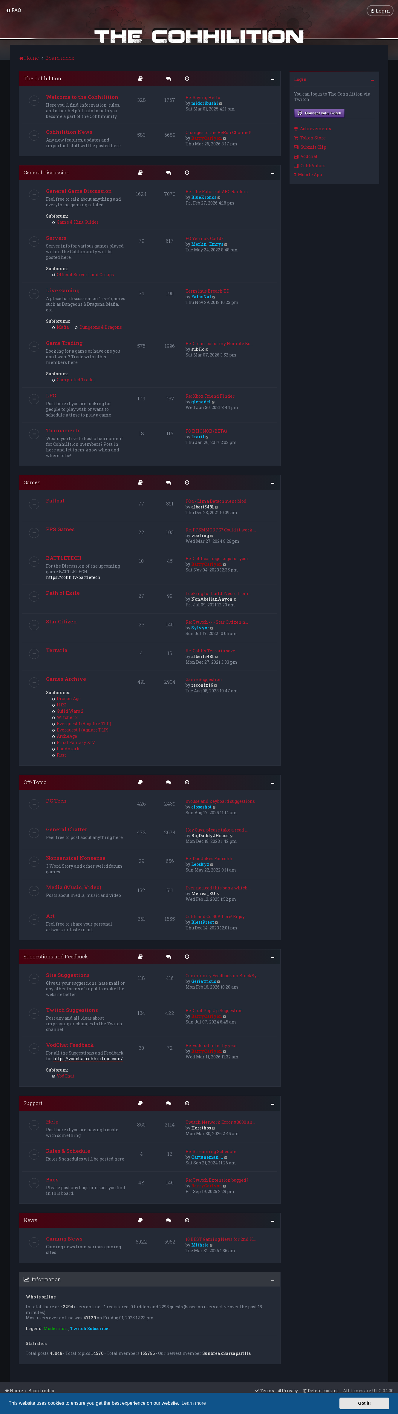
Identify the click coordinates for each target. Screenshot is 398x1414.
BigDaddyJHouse (210, 835)
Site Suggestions (68, 974)
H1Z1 (59, 704)
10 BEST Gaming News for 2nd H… (221, 1238)
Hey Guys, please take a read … (217, 829)
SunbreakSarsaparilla (226, 1353)
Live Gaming (63, 289)
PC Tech (56, 800)
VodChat (63, 1075)
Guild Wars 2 (67, 711)
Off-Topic (35, 781)
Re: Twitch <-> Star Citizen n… (217, 622)
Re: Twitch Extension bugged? (217, 1179)
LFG (51, 394)
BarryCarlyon (206, 137)
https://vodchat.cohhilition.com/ (88, 1058)
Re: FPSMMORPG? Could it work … (221, 529)
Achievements (312, 128)
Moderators (55, 1328)
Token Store (310, 137)
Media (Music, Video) (73, 886)
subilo (197, 348)
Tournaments (63, 429)
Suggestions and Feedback (56, 956)
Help (52, 1121)
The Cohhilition (42, 77)
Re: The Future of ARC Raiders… (218, 191)
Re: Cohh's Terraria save (210, 650)
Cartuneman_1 (207, 1156)
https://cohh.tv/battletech (73, 577)
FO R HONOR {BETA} (206, 430)
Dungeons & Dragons (98, 326)
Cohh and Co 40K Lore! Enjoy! (216, 916)
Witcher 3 (65, 717)
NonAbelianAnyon (211, 599)
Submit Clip (310, 146)
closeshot (201, 806)
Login (300, 79)
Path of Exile (63, 592)
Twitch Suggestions (72, 1009)
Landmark (66, 748)
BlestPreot (202, 922)
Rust (59, 754)
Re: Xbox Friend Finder (210, 395)
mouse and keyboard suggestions (220, 801)
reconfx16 (202, 685)
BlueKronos (203, 196)
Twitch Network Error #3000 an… (220, 1121)
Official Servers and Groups (83, 274)
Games (32, 481)
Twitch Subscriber (90, 1328)
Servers (56, 237)
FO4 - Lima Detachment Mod (216, 501)
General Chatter (66, 829)
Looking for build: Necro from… (218, 593)
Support (33, 1102)
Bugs (52, 1178)
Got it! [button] (364, 1403)
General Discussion (47, 171)
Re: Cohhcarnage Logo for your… (218, 558)
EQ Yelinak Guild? (205, 238)
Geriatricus (203, 980)
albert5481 (202, 506)
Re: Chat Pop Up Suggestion (214, 1010)
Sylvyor (200, 627)
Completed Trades (74, 379)
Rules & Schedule (68, 1150)
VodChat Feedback (70, 1044)
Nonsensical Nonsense (75, 857)
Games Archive (66, 678)
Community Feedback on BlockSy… (222, 975)
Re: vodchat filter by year (211, 1045)
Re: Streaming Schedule (211, 1151)
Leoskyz (200, 864)
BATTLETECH (63, 557)
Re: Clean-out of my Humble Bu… (219, 343)
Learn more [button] (193, 1403)
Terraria (57, 649)
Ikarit (197, 436)
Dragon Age (66, 698)
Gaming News (64, 1238)
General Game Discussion (79, 190)
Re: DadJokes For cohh (209, 858)
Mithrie (200, 1244)
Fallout (55, 500)
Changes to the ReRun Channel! (218, 132)
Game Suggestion (204, 679)
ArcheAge (64, 736)
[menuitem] (13, 10)
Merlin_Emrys (207, 243)
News (30, 1219)
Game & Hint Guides (75, 221)
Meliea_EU (203, 893)
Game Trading (64, 342)
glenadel (201, 401)
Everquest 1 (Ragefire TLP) (81, 723)
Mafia (60, 326)
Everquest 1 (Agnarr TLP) (80, 729)
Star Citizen (61, 621)
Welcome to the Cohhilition (82, 96)
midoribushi (204, 102)
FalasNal (201, 296)
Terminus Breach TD (207, 290)
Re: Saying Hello (203, 97)
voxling (200, 535)
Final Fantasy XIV (73, 742)
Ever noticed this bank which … (218, 887)
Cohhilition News (69, 131)
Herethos (201, 1127)
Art (50, 915)
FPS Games (60, 528)
